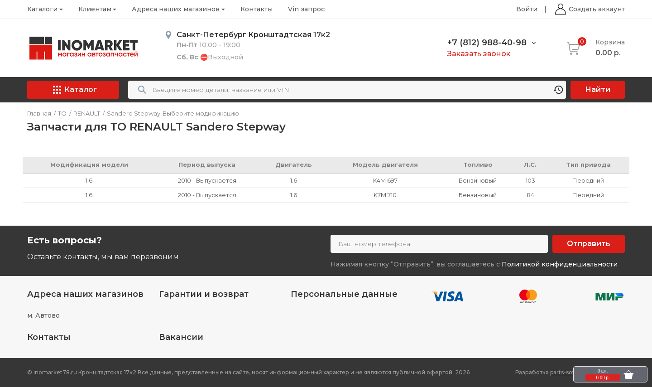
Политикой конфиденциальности (560, 264)
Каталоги (42, 9)
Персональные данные (344, 294)
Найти (597, 89)
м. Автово (43, 315)
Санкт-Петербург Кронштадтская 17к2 (253, 34)
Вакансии (181, 337)
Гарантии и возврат (204, 294)
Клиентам (94, 9)
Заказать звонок (478, 53)
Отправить (588, 243)
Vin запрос (306, 9)
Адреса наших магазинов (176, 9)
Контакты (256, 9)
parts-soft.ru (567, 372)
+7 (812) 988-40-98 (487, 43)
